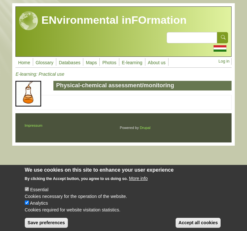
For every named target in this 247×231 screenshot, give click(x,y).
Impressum (33, 125)
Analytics (39, 207)
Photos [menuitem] (109, 62)
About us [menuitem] (157, 62)
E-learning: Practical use (39, 74)
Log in (223, 61)
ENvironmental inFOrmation (103, 20)
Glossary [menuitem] (44, 62)
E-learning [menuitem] (132, 62)
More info (138, 183)
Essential (39, 194)
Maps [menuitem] (91, 62)
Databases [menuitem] (69, 62)
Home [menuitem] (24, 62)
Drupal (145, 128)
